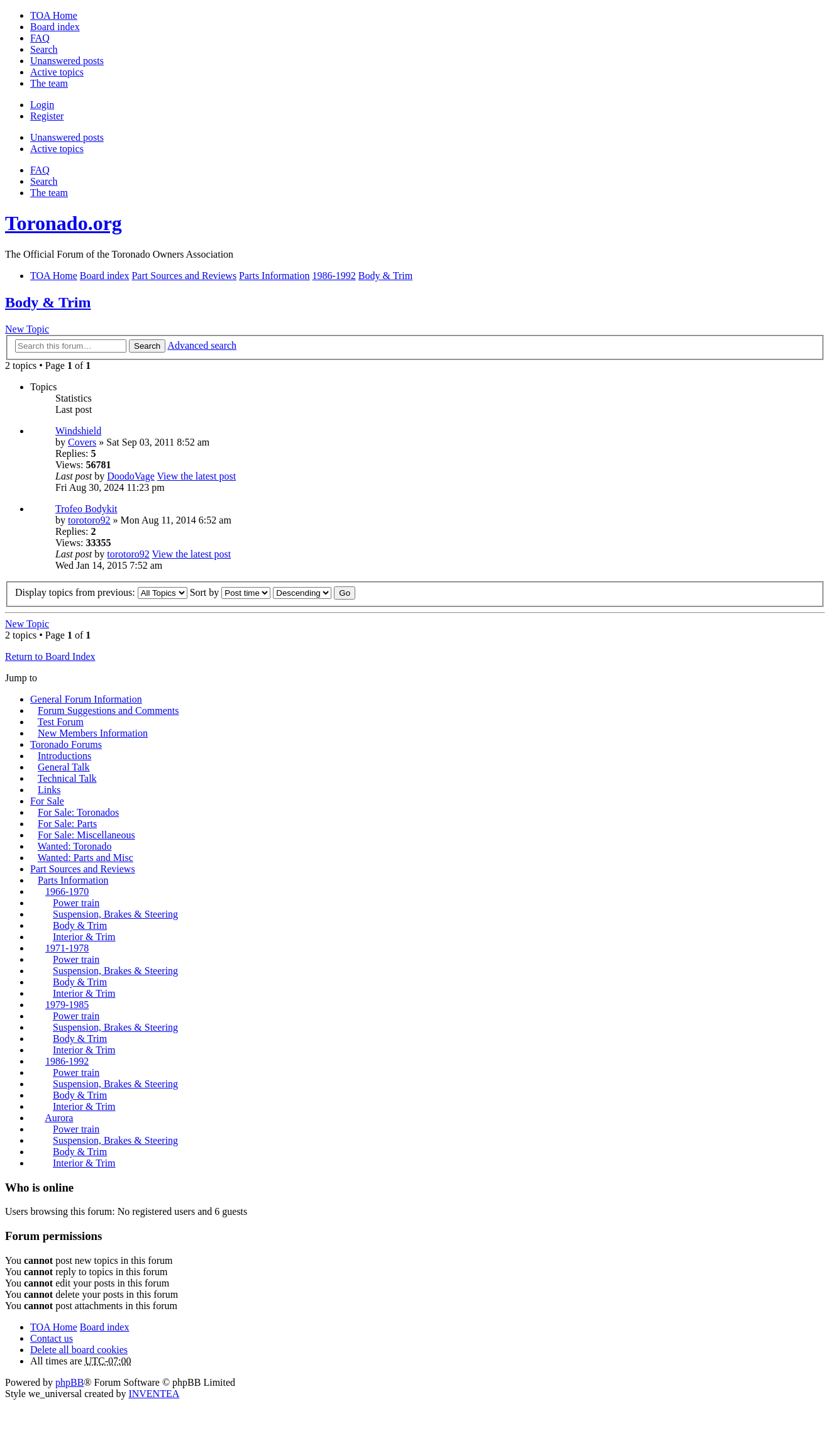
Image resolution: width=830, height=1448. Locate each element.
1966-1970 (67, 891)
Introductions (64, 755)
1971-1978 (67, 948)
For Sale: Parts (67, 823)
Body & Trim (48, 302)
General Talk (64, 767)
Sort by (230, 592)
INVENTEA (153, 1393)
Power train (76, 902)
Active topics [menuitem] (57, 72)
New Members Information (93, 733)
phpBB (69, 1382)
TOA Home (53, 1327)
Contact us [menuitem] (51, 1338)
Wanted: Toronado (75, 846)
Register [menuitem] (47, 116)
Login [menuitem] (42, 104)
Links (49, 789)
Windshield (78, 430)
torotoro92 (89, 520)
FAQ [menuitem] (40, 38)
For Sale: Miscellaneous (86, 835)
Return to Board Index (50, 656)
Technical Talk (67, 778)
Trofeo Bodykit (86, 508)
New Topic (27, 329)
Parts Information (73, 880)
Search (147, 346)
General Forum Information (86, 699)
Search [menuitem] (44, 49)
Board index (105, 1327)
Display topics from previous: (101, 592)
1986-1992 (67, 1061)
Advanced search (201, 345)
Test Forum (61, 721)
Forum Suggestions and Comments (108, 710)
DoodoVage (131, 476)
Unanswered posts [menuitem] (67, 60)
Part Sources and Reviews (82, 869)
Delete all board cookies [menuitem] (79, 1349)
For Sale (47, 801)
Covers (82, 442)
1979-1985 (67, 1004)
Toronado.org (63, 223)
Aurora (59, 1117)
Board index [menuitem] (55, 26)
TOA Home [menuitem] (53, 15)
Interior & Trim (84, 936)
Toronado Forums (66, 744)
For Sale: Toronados (78, 812)
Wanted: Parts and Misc (85, 857)
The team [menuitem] (49, 83)
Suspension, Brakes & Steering (115, 914)
